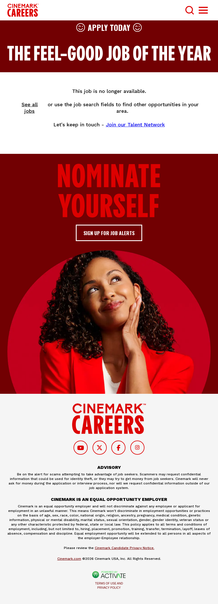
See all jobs (30, 108)
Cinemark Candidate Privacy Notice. (124, 548)
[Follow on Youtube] (81, 448)
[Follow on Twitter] (100, 448)
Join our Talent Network (135, 124)
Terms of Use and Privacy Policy (109, 585)
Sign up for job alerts (109, 233)
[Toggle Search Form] (189, 10)
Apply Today (109, 27)
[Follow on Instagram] (137, 448)
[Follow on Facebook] (118, 448)
